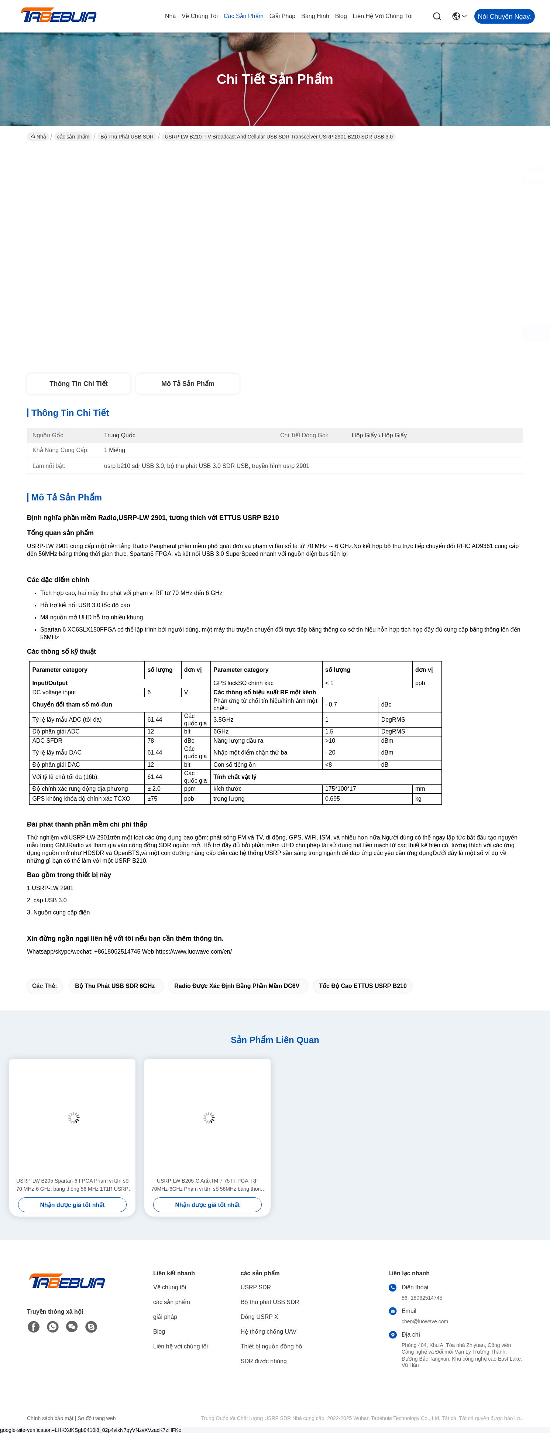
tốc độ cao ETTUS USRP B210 (363, 986)
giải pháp (282, 16)
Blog (341, 16)
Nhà (170, 16)
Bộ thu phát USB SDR (127, 137)
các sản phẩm (244, 16)
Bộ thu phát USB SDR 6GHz (115, 986)
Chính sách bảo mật (50, 1418)
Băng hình (315, 16)
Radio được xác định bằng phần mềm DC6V (236, 986)
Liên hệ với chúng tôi (383, 16)
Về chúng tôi (200, 16)
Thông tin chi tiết (78, 383)
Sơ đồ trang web (97, 1418)
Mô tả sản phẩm (187, 383)
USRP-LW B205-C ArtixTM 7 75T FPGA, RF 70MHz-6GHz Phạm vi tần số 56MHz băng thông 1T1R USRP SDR (207, 1185)
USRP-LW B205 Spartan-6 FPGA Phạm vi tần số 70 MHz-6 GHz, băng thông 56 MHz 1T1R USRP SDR (72, 1185)
